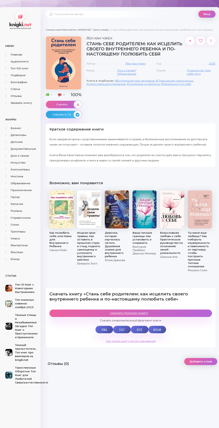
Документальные (20, 148)
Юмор (12, 259)
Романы (13, 210)
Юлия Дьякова (115, 260)
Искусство (15, 162)
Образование (17, 183)
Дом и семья (17, 155)
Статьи (12, 89)
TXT (122, 329)
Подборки (15, 75)
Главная (13, 54)
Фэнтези (14, 252)
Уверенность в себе (177, 84)
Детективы (15, 135)
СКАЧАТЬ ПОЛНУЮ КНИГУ (129, 313)
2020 (212, 63)
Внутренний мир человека (135, 80)
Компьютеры (17, 169)
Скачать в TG (67, 114)
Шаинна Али (169, 256)
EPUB (157, 329)
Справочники (18, 217)
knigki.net (20, 20)
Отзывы (13, 96)
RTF (139, 329)
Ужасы (12, 238)
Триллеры (15, 231)
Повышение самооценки (175, 80)
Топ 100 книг (17, 68)
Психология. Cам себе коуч (199, 72)
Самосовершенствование (106, 84)
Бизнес (13, 128)
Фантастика (16, 245)
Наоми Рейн (58, 250)
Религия (14, 204)
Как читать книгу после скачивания (131, 341)
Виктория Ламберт (139, 248)
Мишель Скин (197, 270)
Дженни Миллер (144, 253)
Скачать (68, 104)
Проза (12, 197)
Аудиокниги (17, 61)
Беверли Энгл (87, 263)
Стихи (12, 224)
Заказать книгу (18, 102)
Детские (14, 142)
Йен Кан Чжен (135, 63)
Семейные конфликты (144, 84)
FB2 (104, 329)
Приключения (18, 190)
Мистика (14, 176)
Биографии (16, 82)
